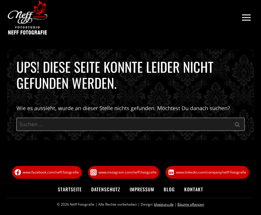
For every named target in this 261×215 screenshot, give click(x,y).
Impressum (142, 189)
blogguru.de (164, 204)
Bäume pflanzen (190, 204)
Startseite (70, 189)
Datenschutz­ (105, 189)
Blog (169, 189)
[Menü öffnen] (246, 18)
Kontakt (193, 189)
